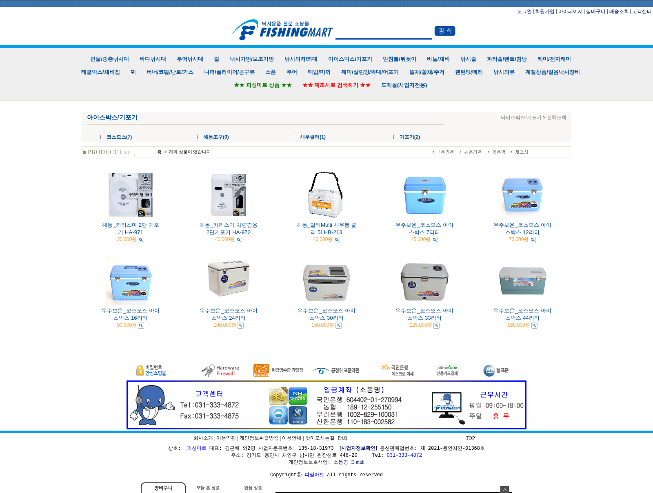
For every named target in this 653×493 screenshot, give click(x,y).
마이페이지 (570, 11)
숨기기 (504, 489)
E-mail (357, 462)
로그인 (524, 11)
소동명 (340, 462)
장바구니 (596, 11)
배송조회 (619, 11)
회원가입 (545, 11)
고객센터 (642, 11)
